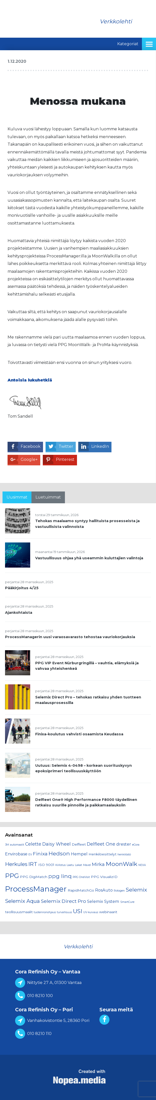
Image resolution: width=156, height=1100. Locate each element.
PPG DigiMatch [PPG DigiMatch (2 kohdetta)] (33, 877)
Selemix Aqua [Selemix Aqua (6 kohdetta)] (22, 901)
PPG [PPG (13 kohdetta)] (12, 876)
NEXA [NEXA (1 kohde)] (142, 865)
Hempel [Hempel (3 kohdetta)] (79, 853)
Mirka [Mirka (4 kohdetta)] (98, 864)
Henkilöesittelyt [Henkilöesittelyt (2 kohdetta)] (102, 854)
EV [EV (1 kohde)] (30, 854)
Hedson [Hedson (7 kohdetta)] (59, 853)
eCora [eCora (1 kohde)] (135, 844)
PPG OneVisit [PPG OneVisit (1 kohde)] (81, 877)
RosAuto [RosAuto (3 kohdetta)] (104, 890)
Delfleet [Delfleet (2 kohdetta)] (79, 844)
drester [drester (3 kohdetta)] (123, 844)
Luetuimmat (48, 497)
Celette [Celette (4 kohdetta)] (33, 844)
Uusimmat (17, 497)
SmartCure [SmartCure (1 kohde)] (127, 902)
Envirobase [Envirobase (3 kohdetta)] (16, 853)
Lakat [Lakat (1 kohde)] (78, 865)
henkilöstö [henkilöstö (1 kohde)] (124, 854)
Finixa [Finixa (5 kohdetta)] (40, 854)
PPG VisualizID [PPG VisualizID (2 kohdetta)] (104, 877)
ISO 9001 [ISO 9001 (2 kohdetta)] (46, 865)
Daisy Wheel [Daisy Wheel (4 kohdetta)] (56, 844)
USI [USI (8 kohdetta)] (77, 911)
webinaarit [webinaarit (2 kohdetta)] (108, 912)
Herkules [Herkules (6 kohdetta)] (16, 864)
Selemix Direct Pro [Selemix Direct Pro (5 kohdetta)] (63, 901)
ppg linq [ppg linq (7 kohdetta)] (60, 876)
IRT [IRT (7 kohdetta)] (32, 864)
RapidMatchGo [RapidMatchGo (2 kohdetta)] (81, 890)
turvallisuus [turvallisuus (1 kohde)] (64, 912)
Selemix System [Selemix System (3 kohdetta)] (103, 901)
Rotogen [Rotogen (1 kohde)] (119, 890)
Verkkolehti (116, 21)
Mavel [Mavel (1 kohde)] (87, 865)
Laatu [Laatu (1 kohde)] (70, 865)
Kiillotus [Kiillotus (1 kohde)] (60, 865)
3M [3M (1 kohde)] (7, 844)
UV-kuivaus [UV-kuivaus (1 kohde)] (90, 912)
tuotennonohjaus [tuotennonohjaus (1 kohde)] (45, 912)
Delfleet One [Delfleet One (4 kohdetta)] (101, 844)
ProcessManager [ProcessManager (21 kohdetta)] (36, 889)
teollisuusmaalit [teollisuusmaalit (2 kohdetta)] (19, 912)
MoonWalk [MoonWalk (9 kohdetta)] (121, 863)
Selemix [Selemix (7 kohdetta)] (136, 889)
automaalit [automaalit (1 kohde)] (17, 844)
